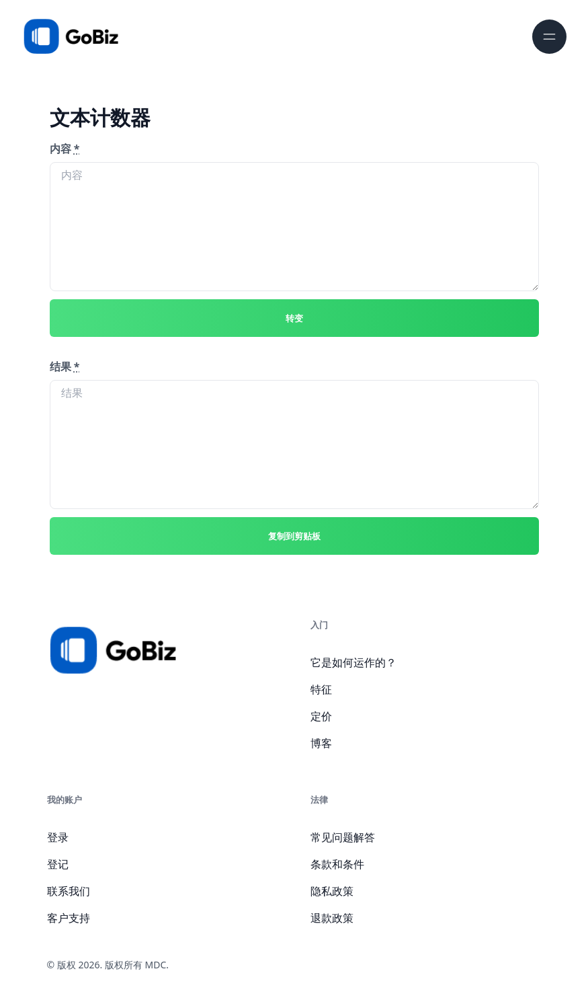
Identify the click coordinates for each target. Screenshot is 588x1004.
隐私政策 (331, 891)
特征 (321, 689)
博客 (321, 743)
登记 (58, 864)
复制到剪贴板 (294, 536)
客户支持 (68, 918)
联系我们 (68, 891)
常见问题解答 (342, 837)
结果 (65, 366)
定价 (321, 716)
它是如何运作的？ (353, 662)
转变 (294, 318)
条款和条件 (337, 864)
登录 (58, 837)
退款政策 (331, 918)
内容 (65, 148)
